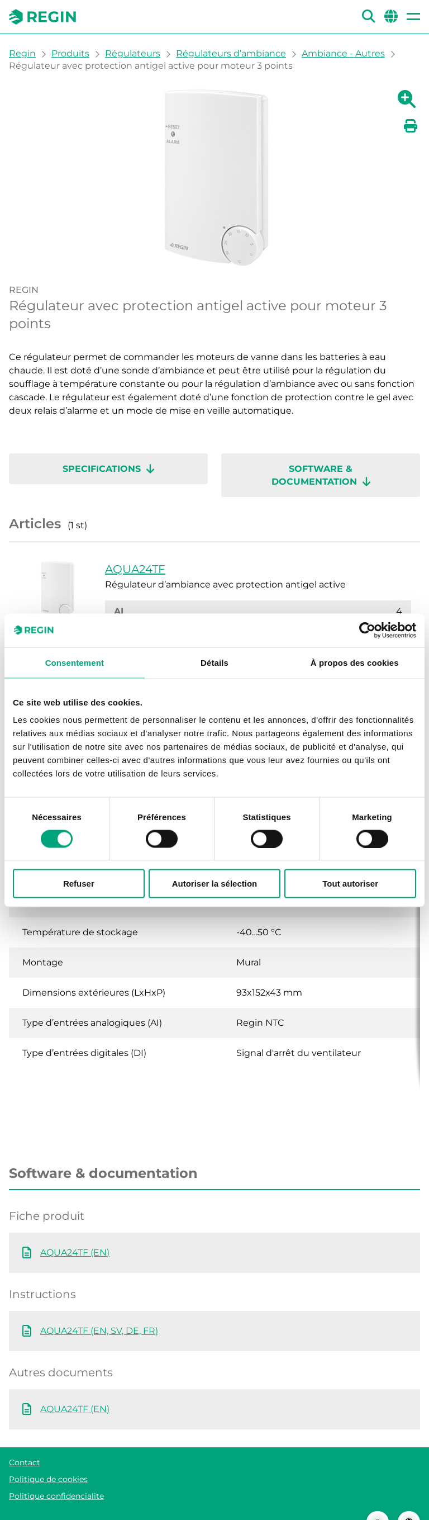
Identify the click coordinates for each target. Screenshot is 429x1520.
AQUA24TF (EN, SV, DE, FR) (99, 1308)
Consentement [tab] (74, 662)
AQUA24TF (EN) (74, 1230)
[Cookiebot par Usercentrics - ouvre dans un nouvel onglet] (367, 630)
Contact (24, 1440)
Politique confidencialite (56, 1474)
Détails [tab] (214, 662)
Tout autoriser (350, 883)
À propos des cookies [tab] (355, 662)
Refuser (78, 883)
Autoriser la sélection (215, 883)
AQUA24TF (135, 569)
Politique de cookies (48, 1457)
